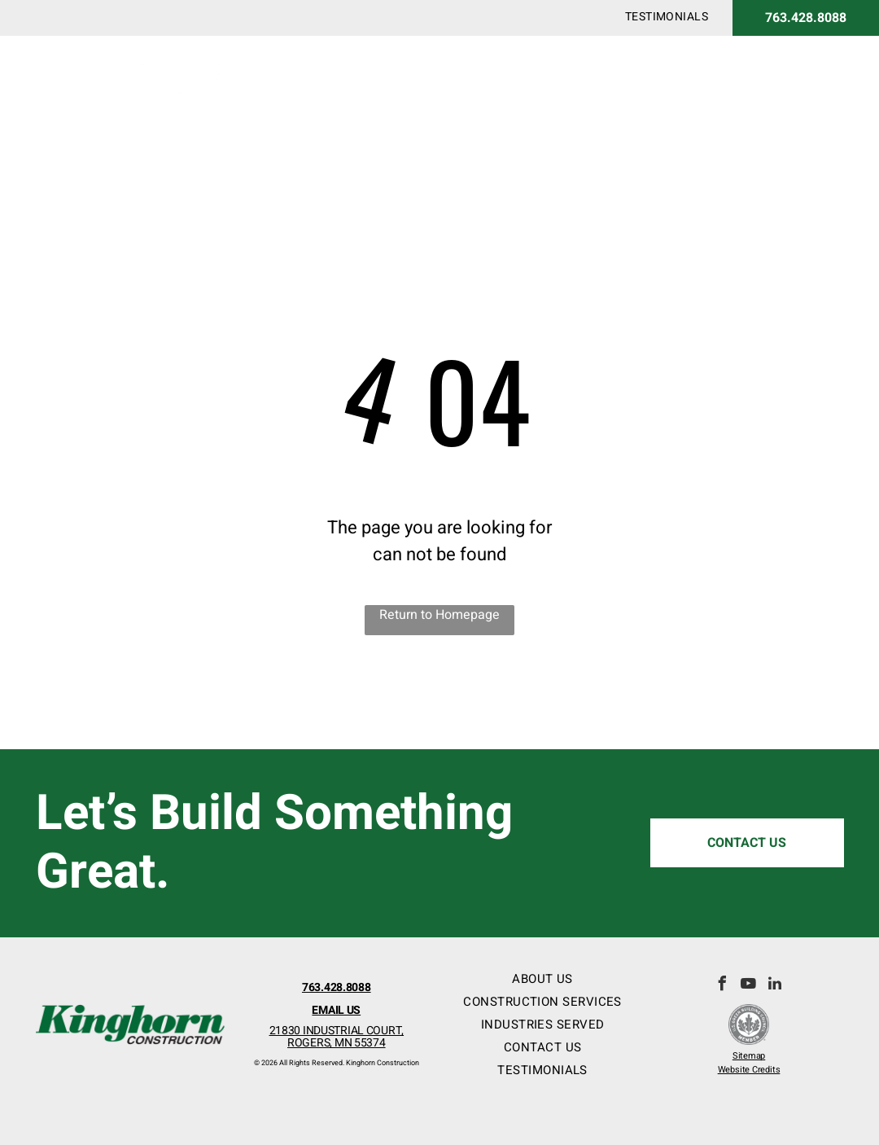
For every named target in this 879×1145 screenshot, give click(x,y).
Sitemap (748, 1056)
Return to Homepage (439, 615)
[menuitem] (666, 16)
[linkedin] (774, 985)
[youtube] (748, 985)
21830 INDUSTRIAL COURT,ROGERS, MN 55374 (337, 1036)
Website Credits (749, 1070)
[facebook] (722, 985)
